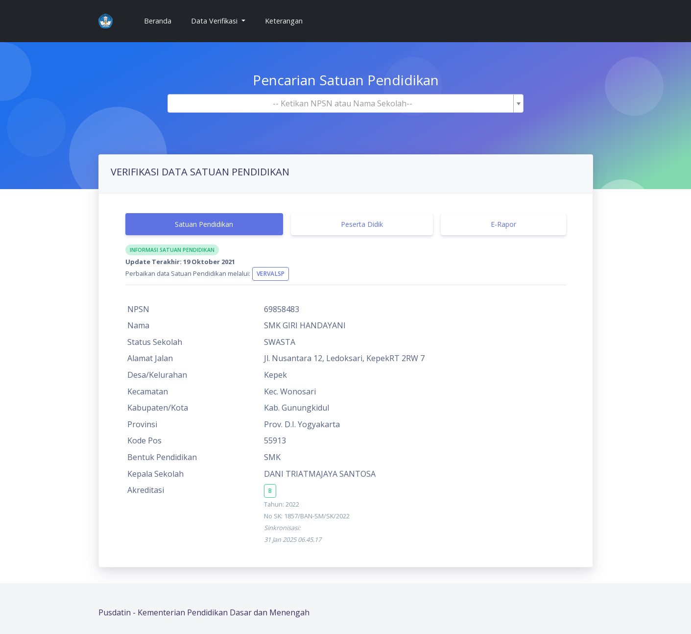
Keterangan (284, 20)
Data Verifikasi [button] (215, 20)
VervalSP (271, 273)
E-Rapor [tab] (503, 224)
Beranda (161, 20)
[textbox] (343, 103)
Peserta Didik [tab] (362, 224)
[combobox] (345, 103)
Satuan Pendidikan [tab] (204, 224)
